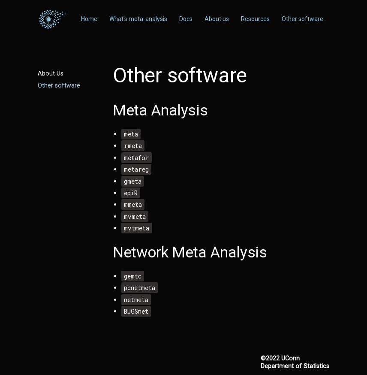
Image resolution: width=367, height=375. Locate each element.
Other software (59, 85)
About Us (50, 73)
